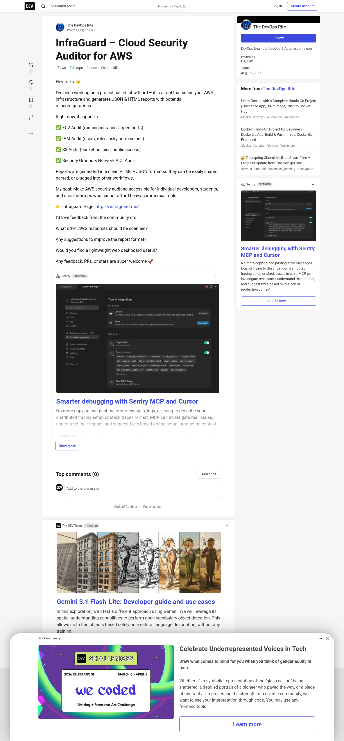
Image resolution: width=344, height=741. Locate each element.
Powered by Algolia (172, 6)
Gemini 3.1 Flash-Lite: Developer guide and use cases (136, 601)
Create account (303, 6)
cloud (91, 68)
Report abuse (152, 506)
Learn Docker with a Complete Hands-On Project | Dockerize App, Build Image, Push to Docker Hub (278, 109)
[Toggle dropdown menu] (216, 275)
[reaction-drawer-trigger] (31, 67)
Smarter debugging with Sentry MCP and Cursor (127, 401)
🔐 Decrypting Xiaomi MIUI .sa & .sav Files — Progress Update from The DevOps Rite (278, 163)
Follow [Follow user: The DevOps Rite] (279, 38)
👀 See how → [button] (278, 301)
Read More (67, 446)
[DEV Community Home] (29, 6)
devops (76, 68)
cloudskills (110, 68)
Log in (277, 6)
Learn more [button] (247, 724)
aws (61, 68)
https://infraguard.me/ (117, 206)
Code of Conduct (125, 506)
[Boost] (31, 117)
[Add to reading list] (31, 102)
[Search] (43, 6)
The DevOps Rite (80, 25)
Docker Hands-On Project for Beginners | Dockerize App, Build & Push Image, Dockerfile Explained (278, 137)
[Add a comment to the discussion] (142, 491)
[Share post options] (31, 133)
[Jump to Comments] (31, 85)
